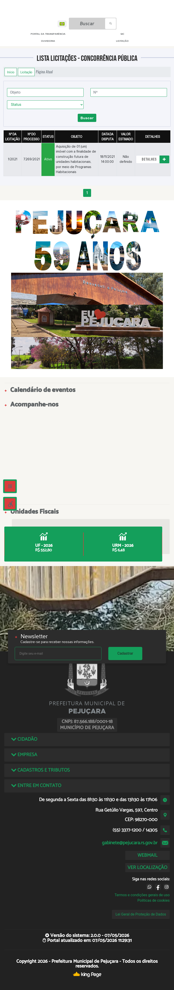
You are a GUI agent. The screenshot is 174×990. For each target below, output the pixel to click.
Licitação (26, 72)
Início (10, 72)
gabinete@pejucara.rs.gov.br (129, 843)
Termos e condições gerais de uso (142, 895)
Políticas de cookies (154, 900)
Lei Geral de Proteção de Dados (141, 914)
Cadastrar (125, 653)
